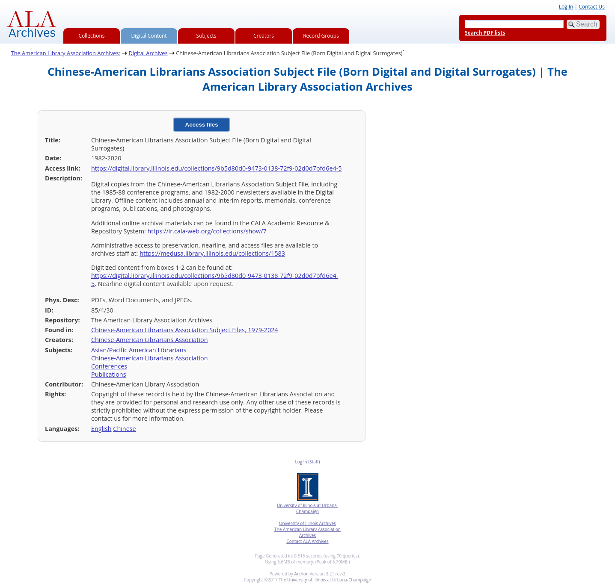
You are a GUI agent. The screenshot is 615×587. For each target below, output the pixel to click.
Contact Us (592, 6)
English (101, 429)
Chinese (124, 429)
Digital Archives (147, 53)
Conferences (109, 366)
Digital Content (148, 35)
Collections (92, 35)
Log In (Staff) (307, 462)
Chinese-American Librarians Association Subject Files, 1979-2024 (184, 330)
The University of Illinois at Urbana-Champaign (325, 580)
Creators (263, 35)
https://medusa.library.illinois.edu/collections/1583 (212, 253)
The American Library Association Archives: (65, 53)
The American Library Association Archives (307, 532)
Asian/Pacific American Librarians (138, 350)
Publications (108, 374)
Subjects (206, 35)
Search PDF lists (485, 32)
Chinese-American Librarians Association (149, 340)
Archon (301, 574)
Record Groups (321, 35)
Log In (566, 6)
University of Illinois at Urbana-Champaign (307, 508)
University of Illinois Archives (307, 523)
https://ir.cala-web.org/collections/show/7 (207, 231)
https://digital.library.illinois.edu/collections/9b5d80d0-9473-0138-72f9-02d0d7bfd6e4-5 (216, 168)
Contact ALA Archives (307, 541)
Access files (201, 124)
